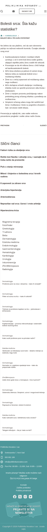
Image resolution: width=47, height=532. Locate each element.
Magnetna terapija (11, 221)
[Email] (13, 11)
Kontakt (23, 485)
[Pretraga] (2, 11)
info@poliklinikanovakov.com (16, 462)
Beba (4, 235)
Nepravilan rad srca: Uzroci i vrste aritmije (21, 204)
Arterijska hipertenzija (11, 190)
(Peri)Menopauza (10, 265)
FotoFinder (7, 225)
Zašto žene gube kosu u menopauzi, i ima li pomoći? (21, 380)
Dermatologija (9, 238)
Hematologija (8, 252)
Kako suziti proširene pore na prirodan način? (18, 338)
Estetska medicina (10, 242)
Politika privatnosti (23, 490)
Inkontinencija (9, 262)
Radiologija (7, 269)
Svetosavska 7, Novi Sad (15, 453)
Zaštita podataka (23, 488)
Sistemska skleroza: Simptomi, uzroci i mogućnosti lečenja (23, 392)
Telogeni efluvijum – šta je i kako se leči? (17, 430)
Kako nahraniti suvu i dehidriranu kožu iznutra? (19, 418)
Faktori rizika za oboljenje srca (15, 150)
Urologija (6, 259)
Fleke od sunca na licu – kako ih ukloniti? (17, 296)
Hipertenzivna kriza (10, 210)
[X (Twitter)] (20, 496)
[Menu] (45, 11)
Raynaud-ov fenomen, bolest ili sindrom (16, 405)
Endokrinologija (9, 245)
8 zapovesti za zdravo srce (13, 183)
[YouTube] (30, 496)
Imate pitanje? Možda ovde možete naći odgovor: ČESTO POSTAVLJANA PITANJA (23, 475)
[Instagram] (25, 496)
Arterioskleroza (8, 197)
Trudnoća (7, 232)
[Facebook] (14, 496)
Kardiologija (8, 255)
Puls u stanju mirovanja (12, 167)
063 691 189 (10, 457)
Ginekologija (8, 228)
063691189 (27, 11)
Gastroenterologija (11, 249)
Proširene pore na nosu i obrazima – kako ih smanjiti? (21, 284)
